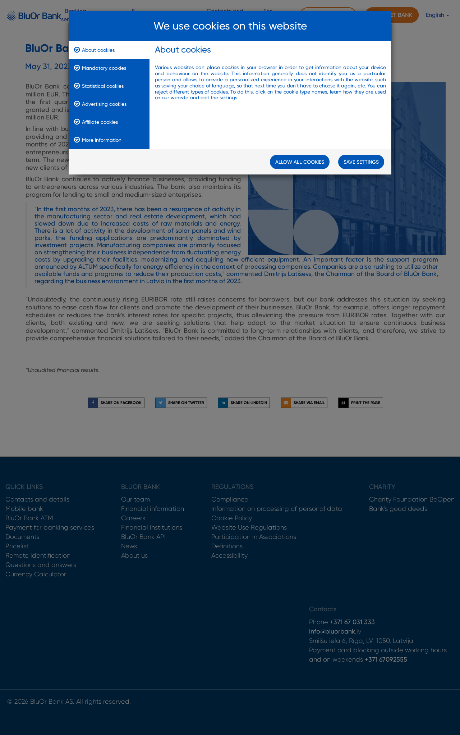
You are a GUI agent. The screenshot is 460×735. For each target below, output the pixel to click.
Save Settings (361, 162)
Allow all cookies (299, 162)
